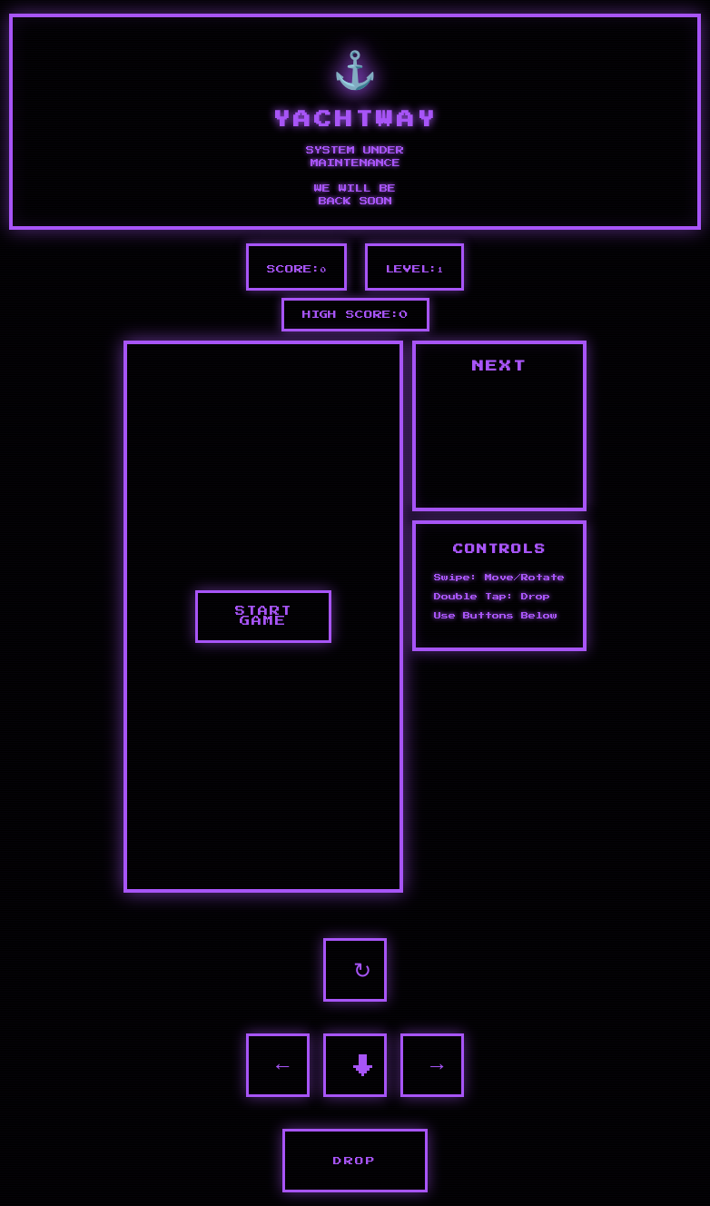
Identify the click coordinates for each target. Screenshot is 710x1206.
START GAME (263, 617)
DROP (355, 1160)
